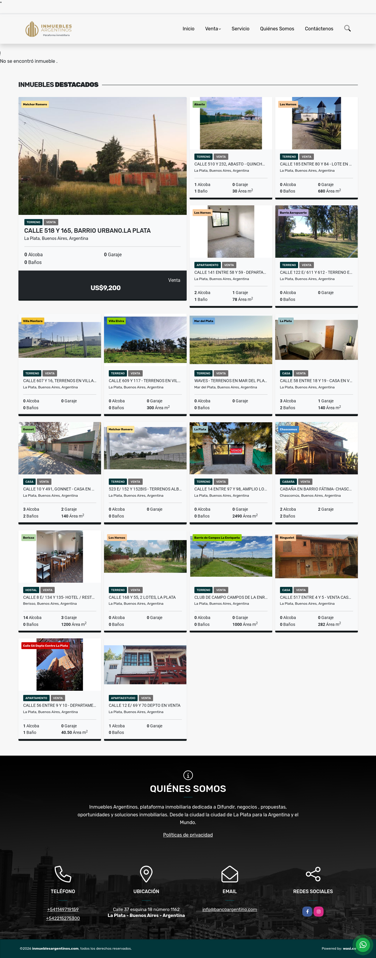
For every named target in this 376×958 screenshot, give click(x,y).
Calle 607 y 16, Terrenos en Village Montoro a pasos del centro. (59, 380)
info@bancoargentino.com (229, 909)
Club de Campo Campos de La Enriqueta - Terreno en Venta (231, 597)
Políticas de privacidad (188, 835)
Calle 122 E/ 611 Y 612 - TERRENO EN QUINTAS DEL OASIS (316, 272)
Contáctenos (319, 29)
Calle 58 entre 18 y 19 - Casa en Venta (316, 380)
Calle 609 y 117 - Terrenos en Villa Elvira (145, 380)
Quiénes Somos (277, 29)
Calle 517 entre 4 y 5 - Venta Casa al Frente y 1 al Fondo (316, 597)
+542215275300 (63, 918)
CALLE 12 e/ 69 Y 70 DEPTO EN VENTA (144, 705)
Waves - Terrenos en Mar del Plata (231, 380)
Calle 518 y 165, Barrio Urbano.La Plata (87, 230)
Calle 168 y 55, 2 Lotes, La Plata (142, 597)
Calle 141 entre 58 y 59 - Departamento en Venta (231, 272)
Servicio (241, 29)
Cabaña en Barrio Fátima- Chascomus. (316, 489)
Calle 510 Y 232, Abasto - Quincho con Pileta (231, 164)
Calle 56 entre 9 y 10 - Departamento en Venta (59, 705)
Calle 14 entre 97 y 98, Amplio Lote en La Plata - (231, 489)
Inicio (188, 29)
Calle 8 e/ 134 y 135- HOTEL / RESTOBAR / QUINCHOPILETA (59, 597)
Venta (211, 29)
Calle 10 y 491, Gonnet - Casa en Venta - (59, 489)
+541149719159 (62, 909)
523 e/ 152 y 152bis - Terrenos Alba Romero (145, 489)
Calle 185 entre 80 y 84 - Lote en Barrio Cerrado (316, 164)
